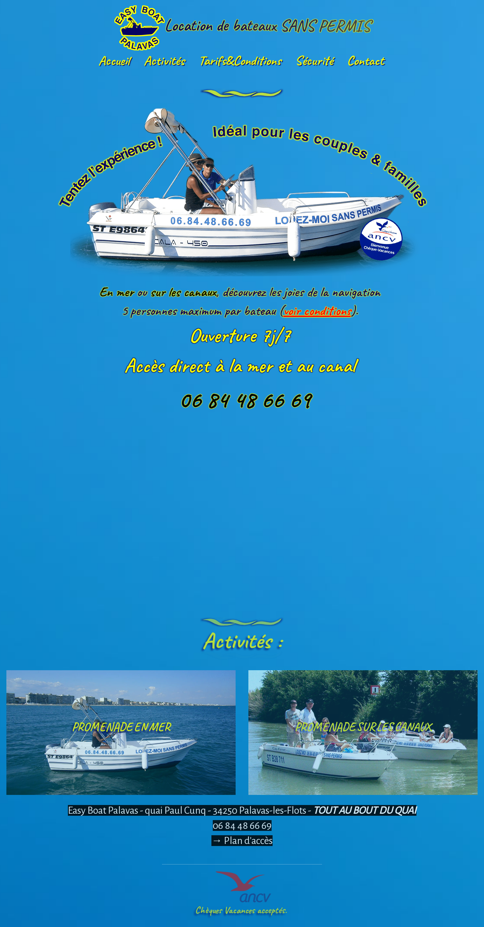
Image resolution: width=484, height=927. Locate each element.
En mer (398, 291)
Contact (364, 60)
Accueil (112, 60)
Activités (163, 60)
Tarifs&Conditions (239, 60)
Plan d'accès (248, 840)
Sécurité (313, 60)
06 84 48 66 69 (242, 825)
